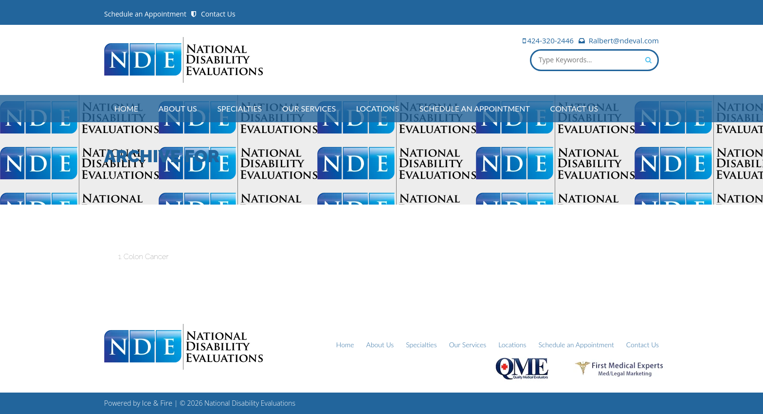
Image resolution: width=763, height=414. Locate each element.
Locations (378, 108)
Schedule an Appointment (145, 14)
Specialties (239, 108)
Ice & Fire (157, 403)
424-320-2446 (550, 40)
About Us (178, 108)
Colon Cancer (146, 256)
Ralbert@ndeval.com (624, 40)
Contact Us (218, 14)
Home (126, 108)
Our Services (309, 108)
